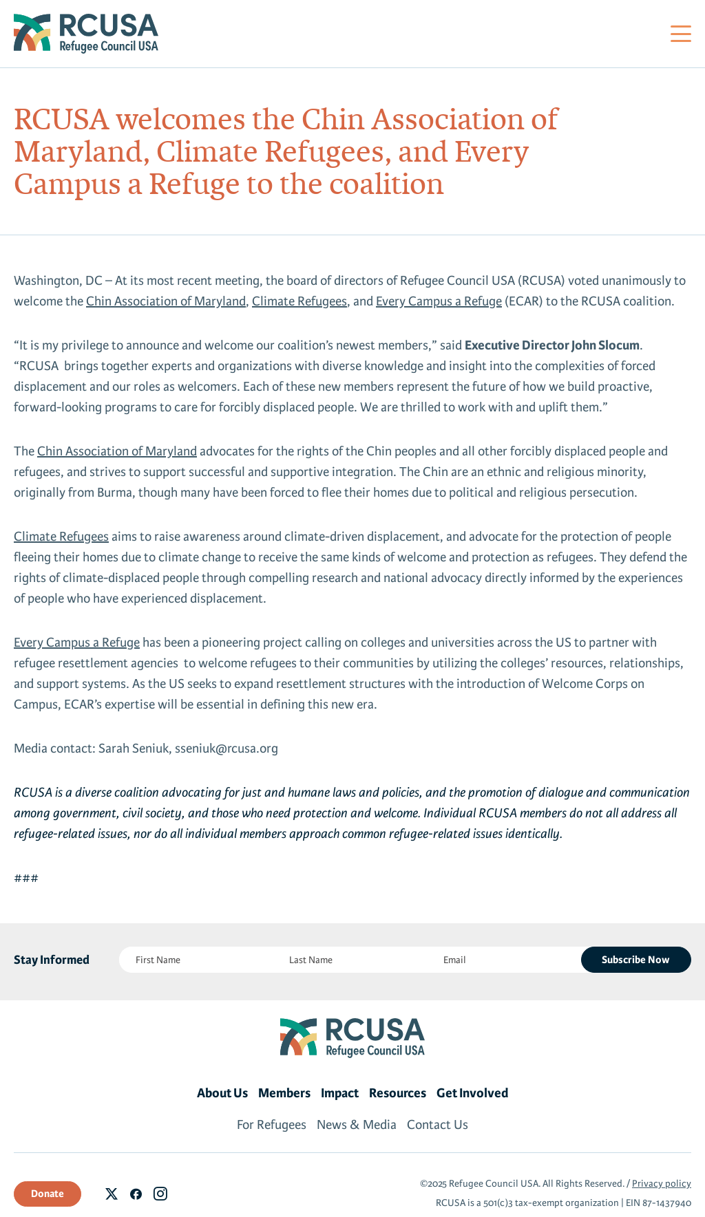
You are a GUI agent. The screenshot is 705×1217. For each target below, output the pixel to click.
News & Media (357, 1124)
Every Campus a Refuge (439, 301)
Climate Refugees (299, 301)
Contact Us (437, 1124)
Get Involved (472, 1093)
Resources (397, 1093)
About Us (222, 1093)
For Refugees (271, 1124)
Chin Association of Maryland (166, 301)
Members (284, 1093)
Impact (340, 1093)
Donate (47, 1193)
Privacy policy (661, 1183)
